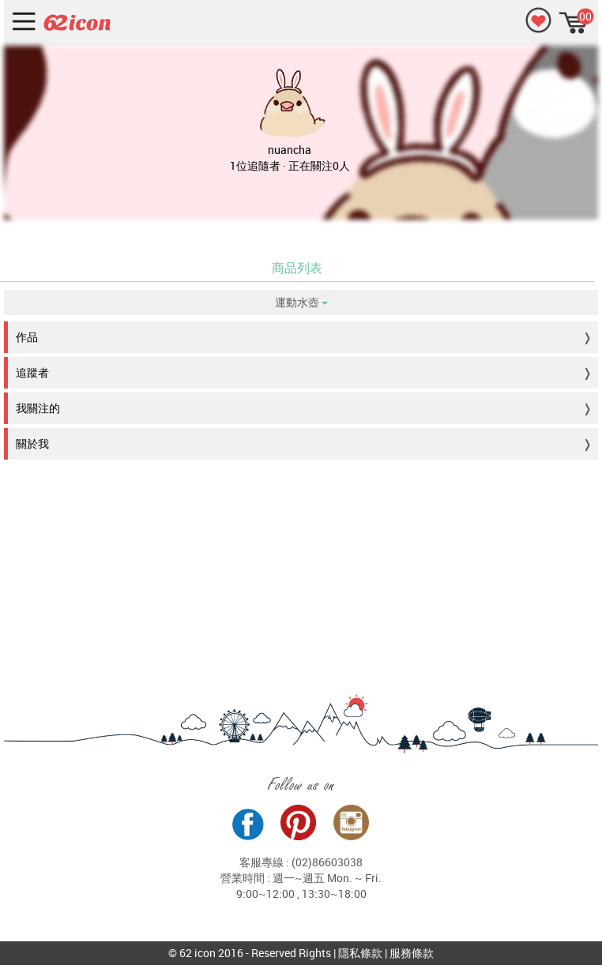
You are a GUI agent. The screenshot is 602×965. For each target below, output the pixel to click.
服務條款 (411, 952)
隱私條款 (360, 952)
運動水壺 (301, 302)
